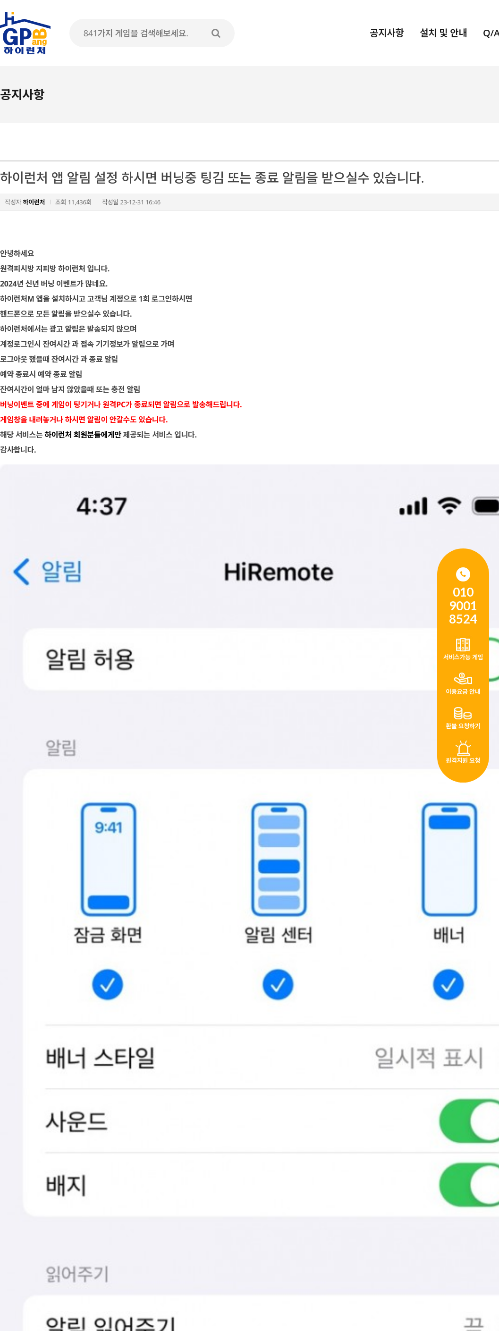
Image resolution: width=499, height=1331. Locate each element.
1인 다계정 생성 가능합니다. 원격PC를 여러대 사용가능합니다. (129, 1174)
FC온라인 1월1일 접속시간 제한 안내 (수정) (102, 1154)
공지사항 (387, 32)
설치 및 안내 (443, 32)
